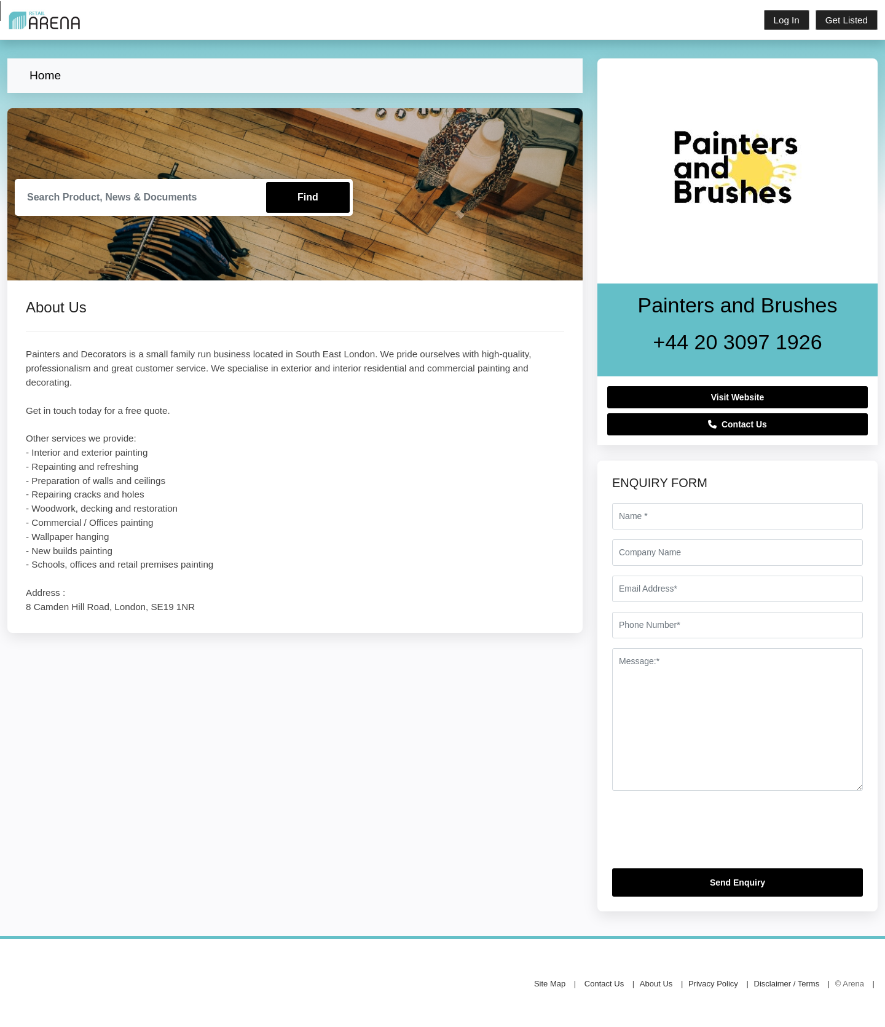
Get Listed (846, 20)
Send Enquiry (737, 882)
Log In (787, 20)
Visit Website (738, 397)
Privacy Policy (713, 983)
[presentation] (705, 834)
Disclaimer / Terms (787, 983)
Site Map (549, 983)
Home (45, 75)
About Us (656, 983)
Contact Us (737, 424)
